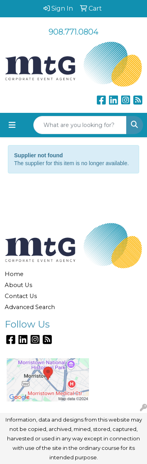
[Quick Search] (80, 125)
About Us (18, 285)
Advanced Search (30, 307)
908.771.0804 (73, 32)
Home (14, 274)
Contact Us (21, 296)
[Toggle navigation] (12, 125)
